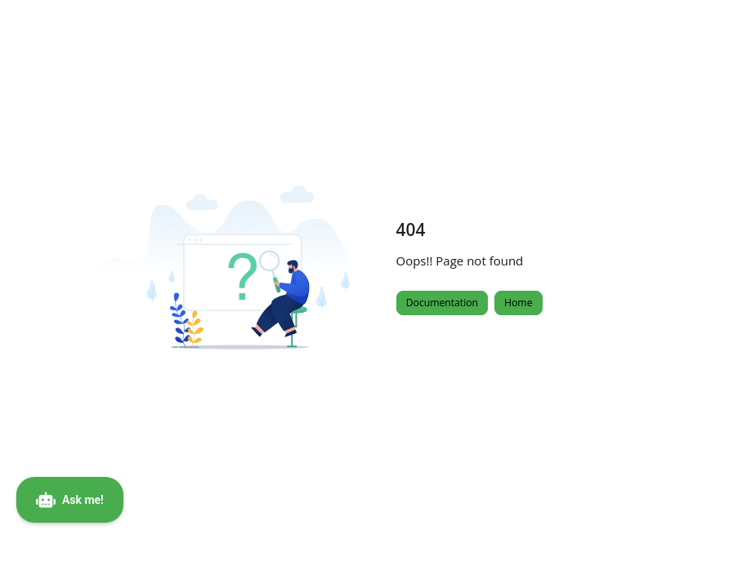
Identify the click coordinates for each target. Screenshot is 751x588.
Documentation (442, 303)
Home (518, 303)
